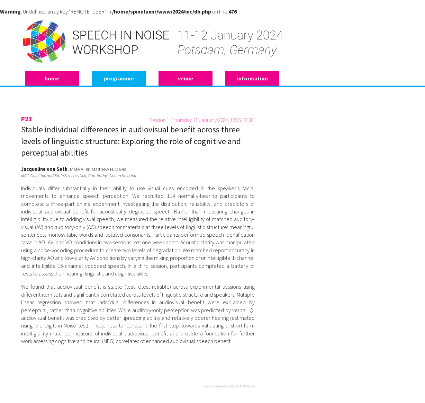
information (252, 78)
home (52, 78)
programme (119, 78)
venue (185, 78)
